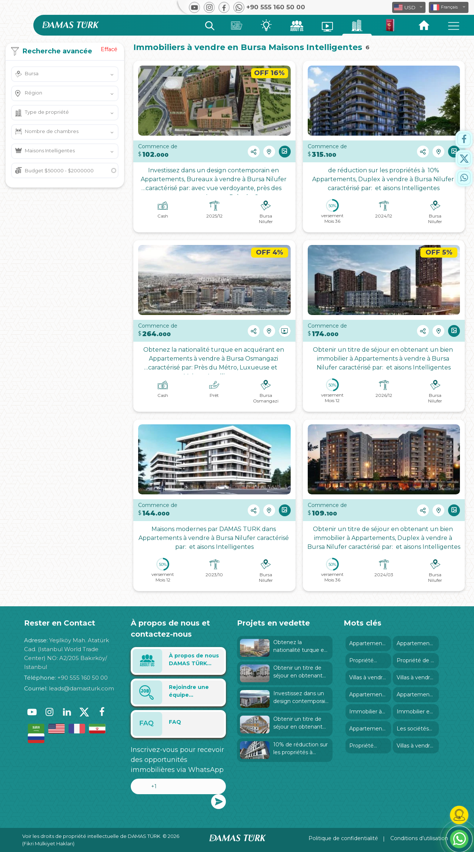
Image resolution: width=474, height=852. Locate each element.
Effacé (109, 49)
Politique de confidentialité (343, 838)
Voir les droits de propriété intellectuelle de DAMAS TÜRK (91, 836)
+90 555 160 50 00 (82, 677)
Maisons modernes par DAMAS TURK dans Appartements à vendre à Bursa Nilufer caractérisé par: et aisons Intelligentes (214, 538)
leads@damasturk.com (81, 688)
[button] (448, 7)
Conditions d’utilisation (419, 838)
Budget (59, 170)
